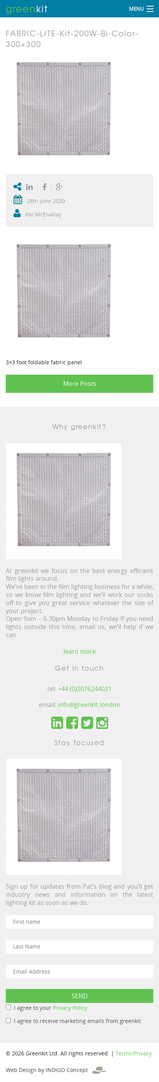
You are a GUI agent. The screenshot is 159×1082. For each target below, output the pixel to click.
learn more (80, 651)
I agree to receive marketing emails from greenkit (77, 1021)
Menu (136, 8)
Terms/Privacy (133, 1053)
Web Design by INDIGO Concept (56, 1070)
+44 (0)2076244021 (85, 689)
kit (27, 8)
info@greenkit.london (89, 704)
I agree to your (50, 1007)
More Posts (79, 383)
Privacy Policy (70, 1007)
